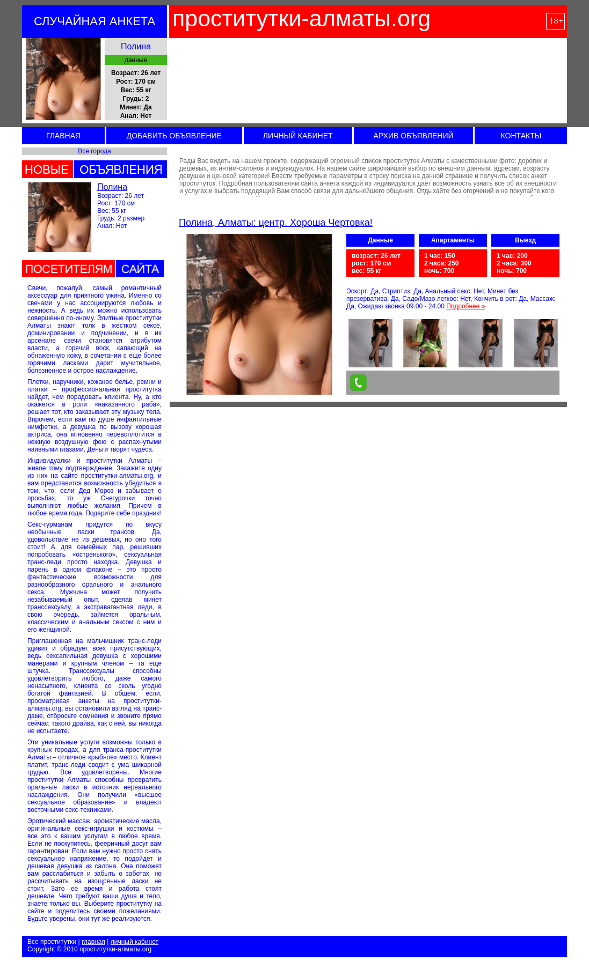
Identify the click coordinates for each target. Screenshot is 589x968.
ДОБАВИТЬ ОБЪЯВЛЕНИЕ (174, 135)
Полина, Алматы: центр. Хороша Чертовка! (276, 222)
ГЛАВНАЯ (63, 135)
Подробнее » (465, 306)
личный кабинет (134, 941)
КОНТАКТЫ (521, 135)
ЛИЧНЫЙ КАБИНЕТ (298, 135)
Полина (112, 186)
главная (93, 941)
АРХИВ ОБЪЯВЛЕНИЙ (414, 135)
